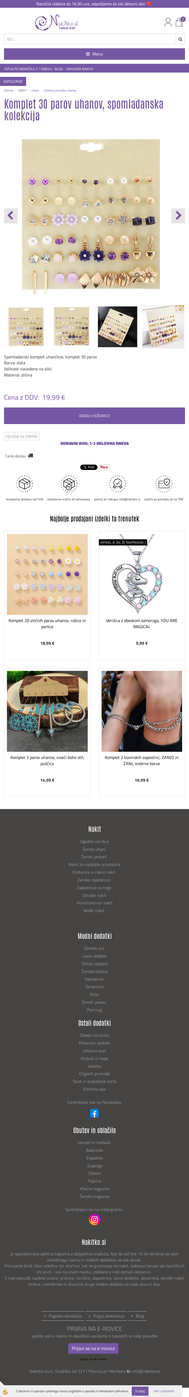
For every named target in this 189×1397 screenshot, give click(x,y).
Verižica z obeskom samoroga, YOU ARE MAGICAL (142, 623)
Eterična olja (94, 1089)
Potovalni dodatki (94, 1043)
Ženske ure (94, 948)
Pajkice (94, 1181)
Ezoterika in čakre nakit (94, 872)
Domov (9, 90)
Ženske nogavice (94, 1196)
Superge (94, 1165)
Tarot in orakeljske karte (94, 1081)
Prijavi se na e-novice (93, 1348)
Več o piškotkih (164, 1391)
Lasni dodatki (95, 956)
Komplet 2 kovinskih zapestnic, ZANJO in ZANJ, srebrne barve (142, 760)
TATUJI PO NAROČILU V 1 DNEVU (28, 69)
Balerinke (94, 1150)
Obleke (94, 1173)
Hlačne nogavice (94, 1188)
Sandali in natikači (94, 1142)
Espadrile (94, 1158)
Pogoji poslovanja (108, 1316)
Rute (94, 994)
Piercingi (94, 1010)
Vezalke (94, 1066)
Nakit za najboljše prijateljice (94, 864)
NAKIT (22, 90)
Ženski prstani (94, 856)
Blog (140, 1316)
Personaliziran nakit (95, 903)
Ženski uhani (94, 849)
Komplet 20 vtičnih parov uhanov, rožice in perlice (47, 623)
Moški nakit (94, 910)
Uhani (35, 90)
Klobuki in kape (94, 1058)
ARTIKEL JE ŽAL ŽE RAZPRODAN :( (123, 542)
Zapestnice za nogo (94, 887)
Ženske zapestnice (94, 880)
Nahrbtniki (94, 979)
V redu (140, 1391)
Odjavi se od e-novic (93, 1359)
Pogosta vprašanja (65, 1316)
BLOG (59, 69)
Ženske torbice (94, 971)
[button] (178, 215)
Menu (94, 54)
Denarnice (94, 986)
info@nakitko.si (146, 1371)
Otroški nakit (94, 895)
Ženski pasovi (94, 1002)
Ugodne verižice (94, 841)
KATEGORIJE (13, 81)
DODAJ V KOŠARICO (94, 415)
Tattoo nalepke (94, 963)
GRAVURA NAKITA (79, 69)
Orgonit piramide (94, 1073)
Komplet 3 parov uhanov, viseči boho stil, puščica (47, 760)
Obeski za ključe (94, 1035)
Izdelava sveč (94, 1050)
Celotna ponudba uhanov (60, 90)
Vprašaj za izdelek (22, 436)
